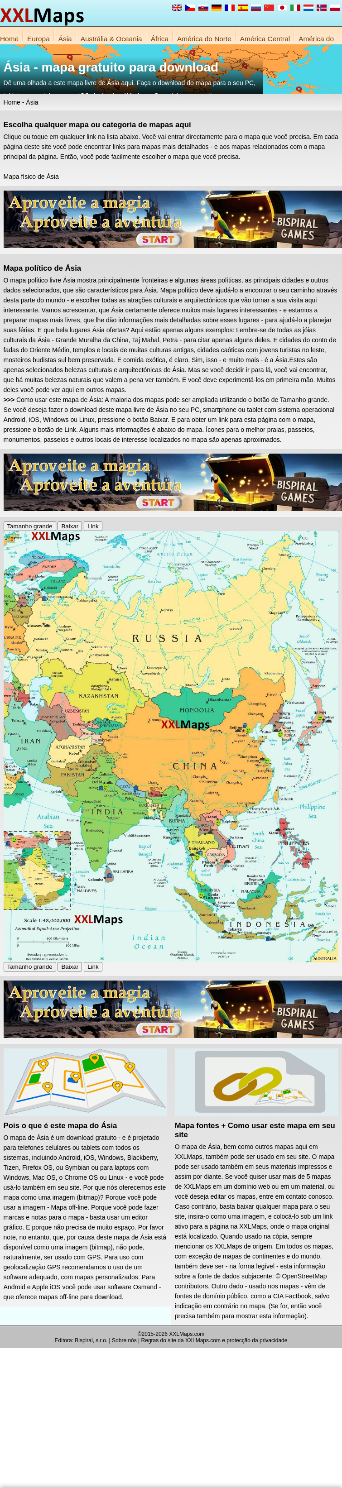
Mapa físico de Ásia (31, 176)
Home (9, 39)
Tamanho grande (30, 526)
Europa (38, 39)
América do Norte (204, 39)
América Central (265, 39)
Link (92, 526)
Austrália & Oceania (111, 39)
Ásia (65, 39)
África (160, 39)
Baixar (69, 526)
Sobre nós (124, 1340)
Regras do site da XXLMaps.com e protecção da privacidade (214, 1340)
